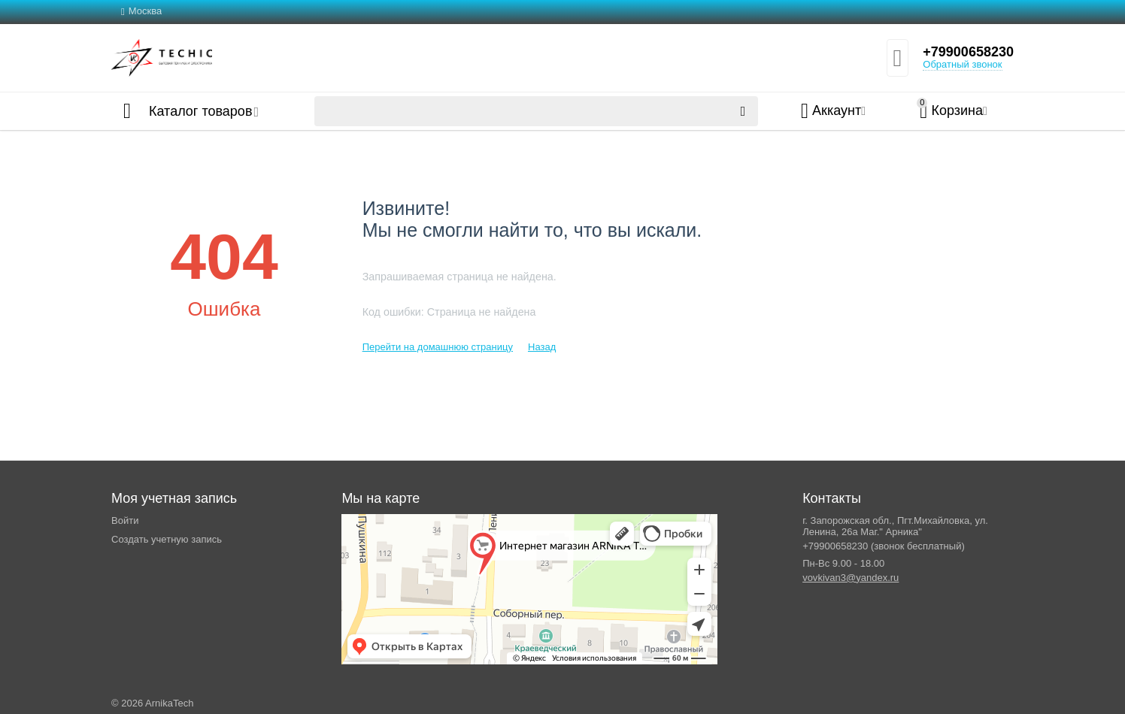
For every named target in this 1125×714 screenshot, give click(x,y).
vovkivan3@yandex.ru (850, 577)
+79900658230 (968, 51)
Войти (124, 520)
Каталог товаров (200, 111)
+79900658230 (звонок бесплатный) (883, 546)
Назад (542, 346)
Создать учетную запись (166, 539)
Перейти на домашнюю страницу (437, 346)
